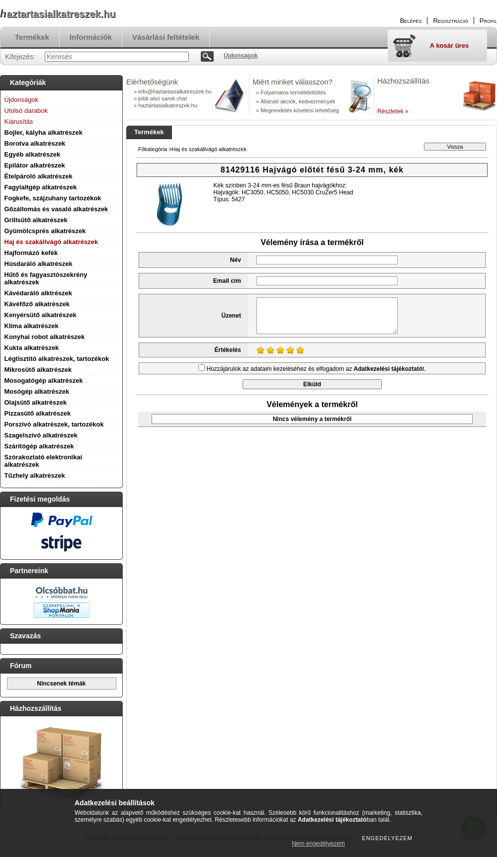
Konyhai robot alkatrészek (44, 337)
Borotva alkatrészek (35, 143)
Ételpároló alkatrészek (38, 176)
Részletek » (393, 111)
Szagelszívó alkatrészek (41, 435)
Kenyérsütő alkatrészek (40, 315)
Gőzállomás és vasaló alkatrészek (56, 209)
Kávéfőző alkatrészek (37, 304)
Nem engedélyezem (318, 843)
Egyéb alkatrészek (32, 154)
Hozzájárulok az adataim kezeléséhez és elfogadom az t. (316, 368)
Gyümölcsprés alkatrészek (45, 231)
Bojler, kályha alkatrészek (43, 132)
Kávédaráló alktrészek (38, 293)
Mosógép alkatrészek (37, 391)
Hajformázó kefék (31, 253)
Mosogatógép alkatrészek (43, 380)
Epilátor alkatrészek (34, 165)
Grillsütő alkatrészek (36, 220)
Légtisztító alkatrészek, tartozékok (56, 358)
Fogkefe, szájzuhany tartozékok (52, 198)
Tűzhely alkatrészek (34, 475)
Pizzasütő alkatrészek (37, 413)
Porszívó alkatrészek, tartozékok (54, 424)
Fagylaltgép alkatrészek (40, 187)
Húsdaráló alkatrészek (38, 263)
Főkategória (152, 149)
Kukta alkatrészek (31, 347)
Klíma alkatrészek (31, 326)
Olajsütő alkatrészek (35, 402)
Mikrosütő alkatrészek (38, 369)
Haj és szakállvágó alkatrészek (51, 242)
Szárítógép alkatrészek (39, 446)
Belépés (411, 20)
